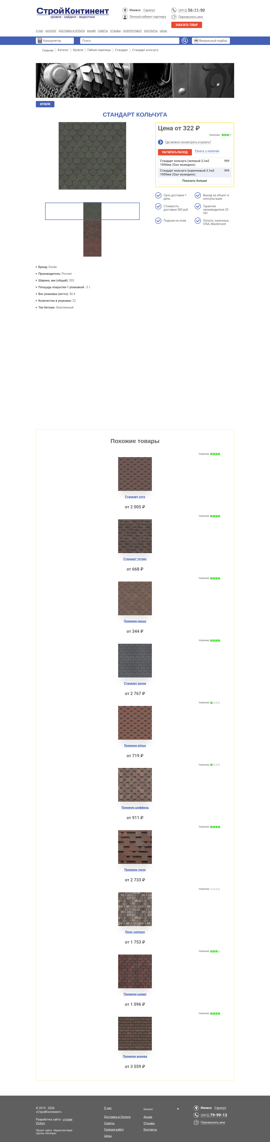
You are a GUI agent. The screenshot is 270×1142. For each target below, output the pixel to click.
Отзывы (115, 31)
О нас (39, 31)
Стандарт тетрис (135, 559)
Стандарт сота (135, 496)
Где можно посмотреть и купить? (188, 142)
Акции (91, 31)
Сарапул (149, 10)
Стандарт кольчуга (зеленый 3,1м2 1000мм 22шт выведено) (194, 162)
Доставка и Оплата (72, 31)
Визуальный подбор (213, 40)
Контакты (151, 31)
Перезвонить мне (190, 17)
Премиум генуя (135, 869)
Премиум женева (135, 1056)
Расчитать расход (175, 152)
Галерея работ (132, 31)
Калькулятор (52, 40)
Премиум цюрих (135, 994)
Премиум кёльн (135, 745)
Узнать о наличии (207, 151)
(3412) (182, 10)
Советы (103, 31)
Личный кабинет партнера (148, 16)
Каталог (51, 31)
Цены (163, 31)
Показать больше (194, 180)
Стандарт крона (135, 683)
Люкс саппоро (135, 932)
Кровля (45, 104)
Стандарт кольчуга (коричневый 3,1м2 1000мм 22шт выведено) (194, 172)
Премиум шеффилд (134, 807)
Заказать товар (187, 25)
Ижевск (135, 10)
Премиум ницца (135, 621)
